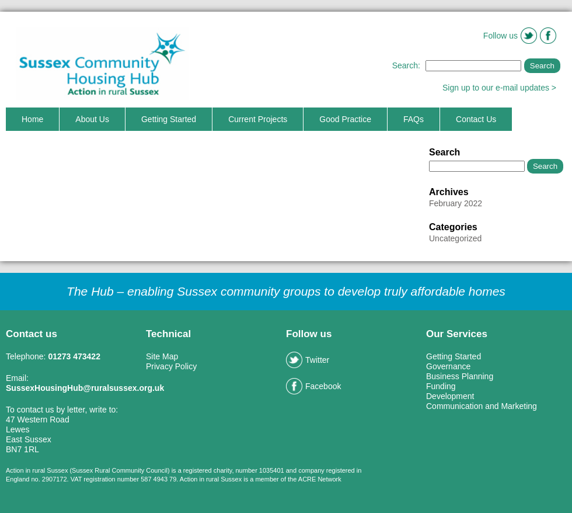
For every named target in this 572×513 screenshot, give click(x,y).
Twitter (307, 360)
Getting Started (168, 119)
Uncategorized (455, 238)
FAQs (413, 119)
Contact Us (476, 119)
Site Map (162, 356)
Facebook (313, 386)
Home (32, 119)
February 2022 (455, 203)
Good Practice (345, 119)
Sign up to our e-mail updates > (499, 87)
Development (450, 396)
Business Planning (459, 376)
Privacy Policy (171, 366)
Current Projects (257, 119)
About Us (92, 119)
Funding (441, 386)
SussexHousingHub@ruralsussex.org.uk (85, 388)
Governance (448, 366)
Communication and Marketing (481, 406)
